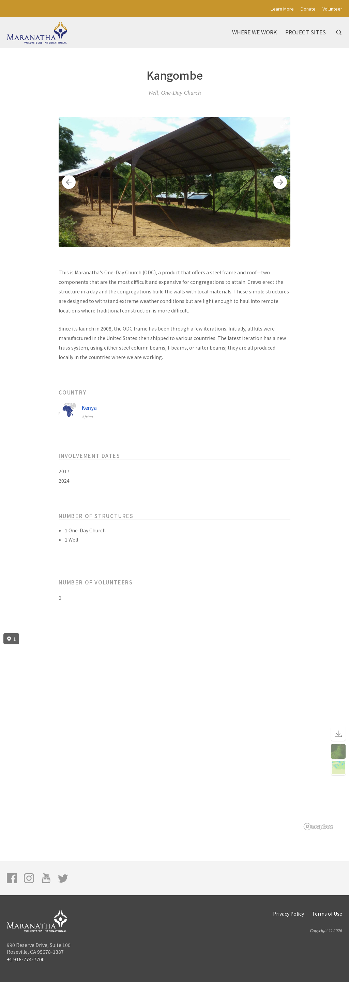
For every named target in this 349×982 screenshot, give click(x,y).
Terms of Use (327, 913)
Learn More (282, 8)
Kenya (89, 407)
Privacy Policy (288, 913)
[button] (69, 182)
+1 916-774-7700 (26, 959)
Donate (308, 8)
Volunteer (332, 8)
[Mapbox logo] (318, 827)
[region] (174, 732)
